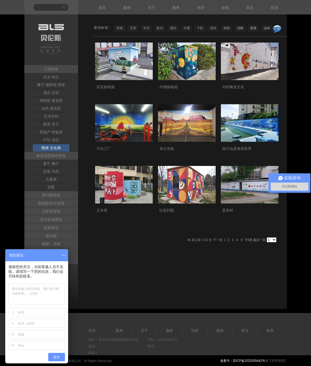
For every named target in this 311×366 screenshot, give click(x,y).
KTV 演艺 (51, 140)
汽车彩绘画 (51, 211)
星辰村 (227, 210)
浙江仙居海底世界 (237, 149)
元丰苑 (101, 210)
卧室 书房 (51, 171)
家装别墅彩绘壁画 (51, 156)
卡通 (186, 28)
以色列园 (166, 210)
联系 (274, 8)
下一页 (217, 240)
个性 (200, 28)
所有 (120, 28)
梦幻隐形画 (51, 195)
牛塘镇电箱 (168, 87)
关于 (151, 8)
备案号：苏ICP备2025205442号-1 (244, 361)
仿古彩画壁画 (51, 219)
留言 (250, 8)
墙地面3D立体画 (51, 203)
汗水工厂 (103, 149)
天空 (133, 28)
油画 (267, 28)
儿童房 (51, 179)
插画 (226, 28)
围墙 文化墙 (51, 148)
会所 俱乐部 (51, 108)
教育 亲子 (51, 124)
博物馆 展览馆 (51, 100)
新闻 (225, 8)
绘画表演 (51, 228)
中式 (146, 28)
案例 (126, 8)
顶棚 (240, 28)
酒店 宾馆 (51, 93)
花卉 (213, 28)
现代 (173, 28)
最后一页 (259, 240)
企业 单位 (51, 77)
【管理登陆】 (277, 361)
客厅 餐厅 (51, 163)
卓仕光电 (166, 149)
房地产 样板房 (51, 132)
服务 (176, 8)
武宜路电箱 (105, 87)
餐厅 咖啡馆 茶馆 (51, 85)
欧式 (160, 28)
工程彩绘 (51, 69)
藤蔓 (253, 28)
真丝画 (51, 236)
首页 (102, 8)
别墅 (51, 187)
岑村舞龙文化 (233, 87)
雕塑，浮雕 (51, 244)
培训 (200, 8)
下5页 (248, 240)
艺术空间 (51, 116)
